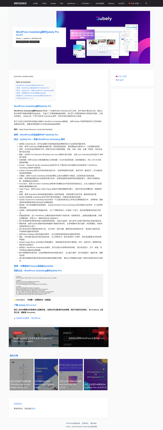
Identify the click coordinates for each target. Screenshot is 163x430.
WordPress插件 (22, 41)
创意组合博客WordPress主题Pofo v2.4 (86, 338)
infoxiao (18, 38)
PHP (61, 3)
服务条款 (93, 423)
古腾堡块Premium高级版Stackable (37, 266)
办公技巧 (121, 3)
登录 (33, 409)
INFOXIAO (20, 3)
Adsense (111, 3)
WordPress (73, 3)
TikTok (44, 3)
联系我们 (85, 423)
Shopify (53, 3)
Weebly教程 (100, 3)
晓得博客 (94, 427)
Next (101, 333)
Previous (17, 333)
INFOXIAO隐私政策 (73, 423)
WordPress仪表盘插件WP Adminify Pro (39, 135)
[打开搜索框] (146, 3)
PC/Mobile (88, 3)
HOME (35, 3)
